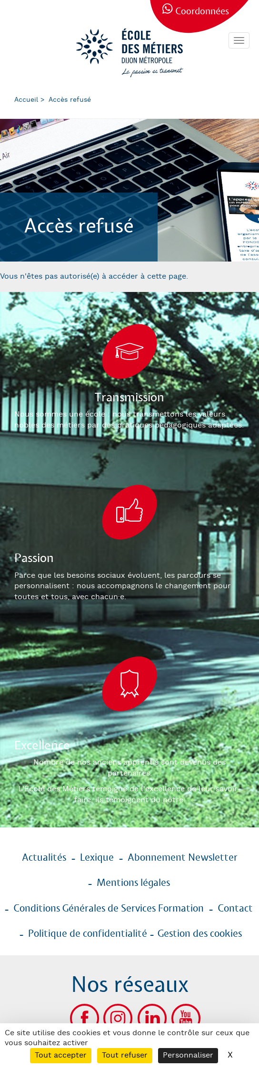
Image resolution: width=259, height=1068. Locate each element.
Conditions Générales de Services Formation (108, 908)
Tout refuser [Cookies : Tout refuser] (125, 1055)
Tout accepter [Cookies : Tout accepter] (61, 1055)
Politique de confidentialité (87, 934)
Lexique (97, 858)
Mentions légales (133, 883)
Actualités (44, 858)
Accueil (26, 100)
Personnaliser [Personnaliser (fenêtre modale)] (188, 1055)
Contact (235, 908)
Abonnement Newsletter (183, 858)
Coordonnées (202, 11)
